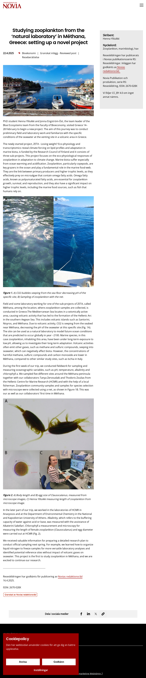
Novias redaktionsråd (70, 576)
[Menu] (141, 5)
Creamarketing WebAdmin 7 (88, 673)
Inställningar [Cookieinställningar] (41, 670)
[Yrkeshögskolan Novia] (12, 5)
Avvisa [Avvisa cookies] (23, 662)
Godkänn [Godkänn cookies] (59, 662)
